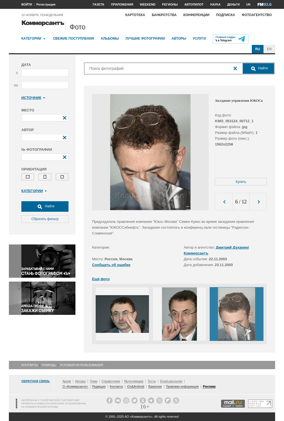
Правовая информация (182, 386)
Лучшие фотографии (145, 38)
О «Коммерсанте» (75, 386)
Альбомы (110, 38)
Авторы (178, 38)
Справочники (111, 381)
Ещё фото (101, 279)
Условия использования (81, 365)
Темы (94, 381)
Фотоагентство (257, 15)
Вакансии (155, 386)
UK (248, 4)
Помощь (49, 365)
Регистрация (45, 4)
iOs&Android (135, 386)
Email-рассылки (171, 381)
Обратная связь (35, 381)
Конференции (196, 15)
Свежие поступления (73, 38)
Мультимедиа (133, 381)
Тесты (152, 381)
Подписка (225, 15)
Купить (241, 182)
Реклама (209, 386)
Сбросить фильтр (45, 219)
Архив (66, 381)
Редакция (98, 386)
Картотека (135, 15)
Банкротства (164, 15)
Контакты (29, 365)
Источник (33, 98)
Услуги (199, 38)
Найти (45, 206)
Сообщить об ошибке (111, 265)
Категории (31, 38)
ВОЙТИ (26, 4)
